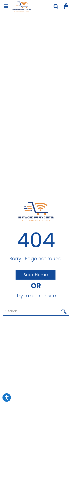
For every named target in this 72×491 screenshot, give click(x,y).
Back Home (35, 275)
